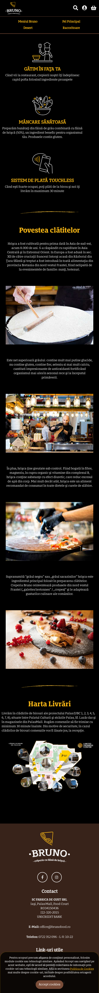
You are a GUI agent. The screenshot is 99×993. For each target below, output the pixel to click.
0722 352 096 (47, 937)
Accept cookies (49, 984)
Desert (27, 28)
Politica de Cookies (82, 969)
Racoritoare (71, 28)
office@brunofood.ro (55, 927)
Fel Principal (71, 21)
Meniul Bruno (27, 21)
